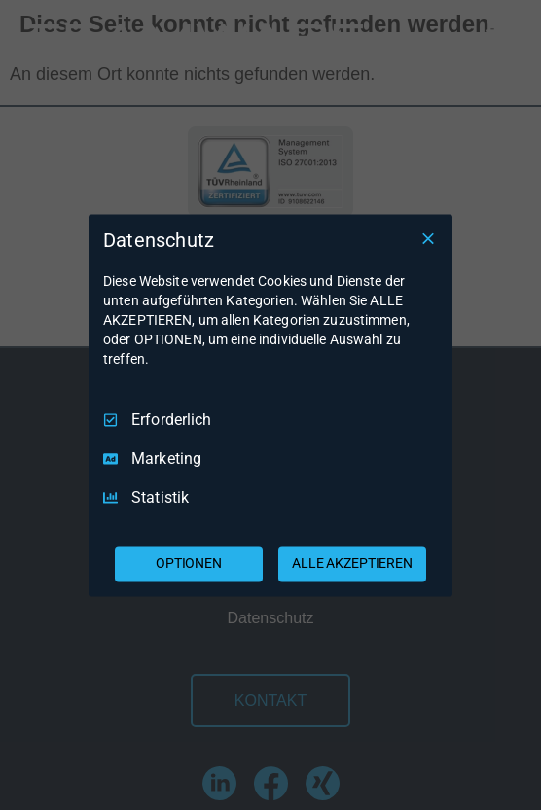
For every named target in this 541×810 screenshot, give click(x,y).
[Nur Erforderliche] (428, 238)
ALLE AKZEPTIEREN (352, 563)
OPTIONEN (189, 563)
